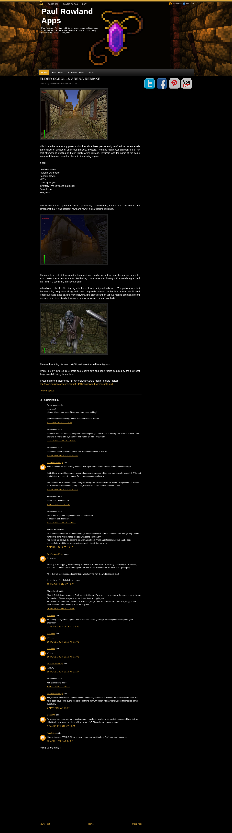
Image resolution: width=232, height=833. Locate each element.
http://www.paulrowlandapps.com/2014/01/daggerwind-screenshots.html (76, 384)
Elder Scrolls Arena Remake (70, 79)
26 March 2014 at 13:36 (61, 609)
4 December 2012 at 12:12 (62, 490)
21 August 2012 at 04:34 (61, 441)
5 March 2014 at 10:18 (60, 547)
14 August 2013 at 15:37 (61, 523)
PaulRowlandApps (55, 462)
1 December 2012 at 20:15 (62, 456)
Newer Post (45, 824)
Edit (84, 4)
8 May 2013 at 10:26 (58, 505)
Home (41, 4)
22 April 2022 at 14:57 (60, 741)
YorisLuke (51, 733)
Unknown (51, 634)
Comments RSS (70, 4)
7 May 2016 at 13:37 (58, 708)
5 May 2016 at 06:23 (58, 687)
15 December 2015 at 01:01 (63, 642)
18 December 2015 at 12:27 (63, 672)
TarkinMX (51, 615)
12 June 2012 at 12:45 (59, 423)
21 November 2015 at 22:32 (63, 627)
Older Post (137, 824)
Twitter (188, 3)
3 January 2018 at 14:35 (61, 726)
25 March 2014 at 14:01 (61, 584)
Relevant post (47, 390)
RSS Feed (175, 3)
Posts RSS (53, 4)
